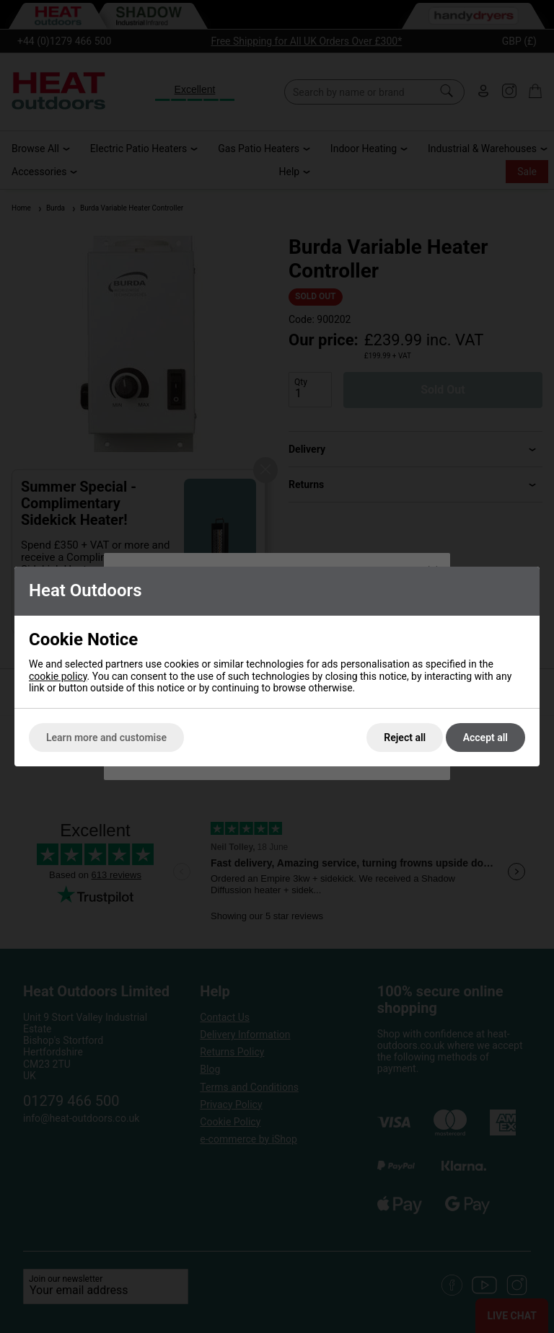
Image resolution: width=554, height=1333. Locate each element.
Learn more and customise (106, 737)
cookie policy (58, 676)
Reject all (405, 737)
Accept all (485, 737)
